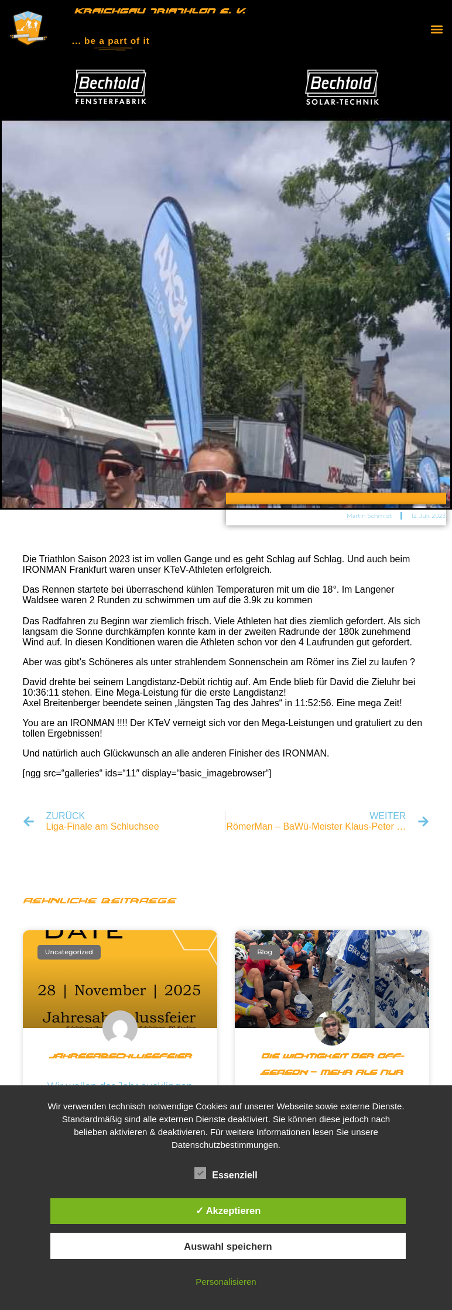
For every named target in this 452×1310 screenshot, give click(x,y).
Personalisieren (226, 1282)
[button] (436, 29)
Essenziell (225, 1173)
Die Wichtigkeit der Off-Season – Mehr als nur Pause (332, 1073)
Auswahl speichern (228, 1246)
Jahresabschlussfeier (120, 1057)
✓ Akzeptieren (228, 1210)
